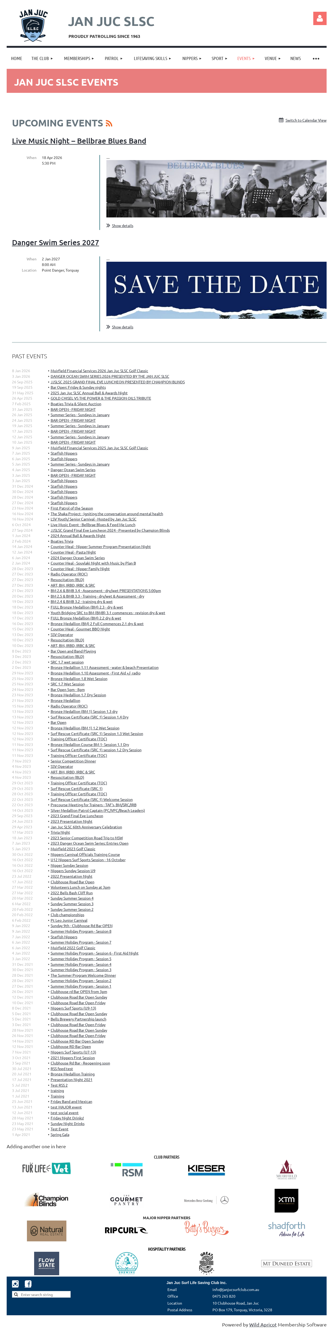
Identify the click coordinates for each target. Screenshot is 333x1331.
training (57, 1090)
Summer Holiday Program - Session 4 (81, 964)
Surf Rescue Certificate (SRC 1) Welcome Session (92, 799)
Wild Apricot (263, 1324)
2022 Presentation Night (72, 876)
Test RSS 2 (59, 1085)
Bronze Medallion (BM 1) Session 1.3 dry (84, 711)
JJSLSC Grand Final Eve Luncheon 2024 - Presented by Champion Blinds (110, 530)
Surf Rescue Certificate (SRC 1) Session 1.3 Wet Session (97, 733)
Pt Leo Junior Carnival (69, 920)
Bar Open (58, 722)
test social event (65, 1112)
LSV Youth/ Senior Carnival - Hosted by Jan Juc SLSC (94, 518)
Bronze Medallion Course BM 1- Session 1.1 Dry (90, 744)
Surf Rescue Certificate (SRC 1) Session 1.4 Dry (90, 716)
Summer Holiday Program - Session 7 (81, 942)
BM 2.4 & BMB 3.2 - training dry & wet (82, 601)
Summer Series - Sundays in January (80, 414)
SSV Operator (62, 634)
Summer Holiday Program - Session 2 (81, 980)
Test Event (60, 1128)
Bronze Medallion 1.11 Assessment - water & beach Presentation (105, 667)
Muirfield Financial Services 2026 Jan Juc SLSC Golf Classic (99, 370)
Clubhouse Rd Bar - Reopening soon (80, 1062)
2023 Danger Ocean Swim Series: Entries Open (90, 843)
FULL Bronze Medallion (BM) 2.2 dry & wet (86, 617)
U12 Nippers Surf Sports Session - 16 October (88, 859)
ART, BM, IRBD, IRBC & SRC (73, 585)
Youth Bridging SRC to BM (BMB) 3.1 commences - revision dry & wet (108, 612)
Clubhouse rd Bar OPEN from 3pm (79, 991)
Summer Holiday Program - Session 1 (81, 986)
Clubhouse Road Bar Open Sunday (79, 997)
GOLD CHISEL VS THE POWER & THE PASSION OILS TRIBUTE (101, 398)
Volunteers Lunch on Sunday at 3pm (80, 887)
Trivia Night (60, 832)
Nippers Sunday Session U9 (73, 870)
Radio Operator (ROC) (69, 573)
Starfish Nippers (64, 453)
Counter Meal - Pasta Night (73, 552)
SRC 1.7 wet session (67, 661)
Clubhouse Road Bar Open (72, 881)
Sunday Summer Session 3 (72, 903)
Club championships (67, 914)
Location (29, 270)
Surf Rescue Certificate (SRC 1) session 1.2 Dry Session (96, 749)
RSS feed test (62, 1068)
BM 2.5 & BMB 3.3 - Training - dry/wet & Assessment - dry (97, 596)
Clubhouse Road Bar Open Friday (78, 1002)
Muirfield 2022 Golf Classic (73, 947)
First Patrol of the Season (72, 508)
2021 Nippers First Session (73, 1057)
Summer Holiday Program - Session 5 (81, 958)
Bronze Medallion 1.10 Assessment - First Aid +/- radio (96, 672)
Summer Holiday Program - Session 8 (81, 931)
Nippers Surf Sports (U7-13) (73, 1052)
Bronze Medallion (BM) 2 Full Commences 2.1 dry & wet (97, 623)
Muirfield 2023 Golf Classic (73, 848)
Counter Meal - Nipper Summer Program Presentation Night (101, 546)
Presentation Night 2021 (72, 1079)
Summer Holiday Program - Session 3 (81, 969)
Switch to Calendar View (306, 120)
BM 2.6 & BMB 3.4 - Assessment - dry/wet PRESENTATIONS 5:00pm (106, 590)
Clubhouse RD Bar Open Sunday (77, 1041)
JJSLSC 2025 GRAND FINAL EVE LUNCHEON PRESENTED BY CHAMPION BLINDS (118, 381)
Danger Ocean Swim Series (73, 469)
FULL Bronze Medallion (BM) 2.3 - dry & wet (87, 607)
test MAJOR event (66, 1106)
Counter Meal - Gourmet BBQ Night (80, 628)
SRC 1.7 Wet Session (68, 683)
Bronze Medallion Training (73, 1073)
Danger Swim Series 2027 (55, 242)
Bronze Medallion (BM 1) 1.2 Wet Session (85, 727)
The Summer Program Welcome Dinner (83, 975)
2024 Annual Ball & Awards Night (78, 535)
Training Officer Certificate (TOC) (79, 738)
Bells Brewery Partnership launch (78, 1018)
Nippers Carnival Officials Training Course (85, 854)
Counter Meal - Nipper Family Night (80, 568)
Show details (122, 225)
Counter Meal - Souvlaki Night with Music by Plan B (93, 563)
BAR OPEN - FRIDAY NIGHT (73, 409)
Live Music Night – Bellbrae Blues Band (79, 140)
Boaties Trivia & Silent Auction (76, 403)
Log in (320, 18)
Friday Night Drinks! (67, 1117)
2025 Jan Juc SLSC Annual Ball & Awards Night (89, 392)
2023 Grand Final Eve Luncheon (77, 815)
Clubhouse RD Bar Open (71, 1046)
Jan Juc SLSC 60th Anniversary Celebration (86, 826)
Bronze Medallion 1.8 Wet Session (79, 678)
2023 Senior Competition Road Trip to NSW (87, 837)
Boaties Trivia (62, 541)
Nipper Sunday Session (69, 865)
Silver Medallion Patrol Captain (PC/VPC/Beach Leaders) (98, 810)
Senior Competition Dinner (73, 760)
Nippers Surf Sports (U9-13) (73, 1008)
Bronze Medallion (65, 700)
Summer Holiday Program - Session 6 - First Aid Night (95, 953)
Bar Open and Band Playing (73, 651)
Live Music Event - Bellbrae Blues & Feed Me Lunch (93, 524)
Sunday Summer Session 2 (72, 909)
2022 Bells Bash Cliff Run (72, 892)
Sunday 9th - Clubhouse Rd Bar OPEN (82, 925)
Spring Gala (60, 1134)
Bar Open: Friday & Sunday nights (78, 387)
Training (57, 1096)
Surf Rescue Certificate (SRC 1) (77, 788)
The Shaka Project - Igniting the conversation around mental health (107, 513)
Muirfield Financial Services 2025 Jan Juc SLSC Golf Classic (99, 447)
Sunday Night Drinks (68, 1123)
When (32, 157)
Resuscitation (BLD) (67, 579)
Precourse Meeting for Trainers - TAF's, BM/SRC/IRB (94, 804)
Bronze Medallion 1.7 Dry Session (78, 694)
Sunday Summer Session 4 (72, 898)
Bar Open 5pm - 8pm (68, 689)
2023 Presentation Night (72, 821)
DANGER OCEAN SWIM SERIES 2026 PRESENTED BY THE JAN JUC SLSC (110, 376)
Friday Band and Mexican (71, 1101)
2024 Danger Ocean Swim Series (78, 557)
